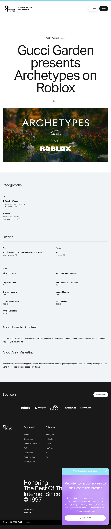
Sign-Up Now (85, 518)
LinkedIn (49, 439)
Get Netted (28, 453)
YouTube (49, 448)
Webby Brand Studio (32, 444)
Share (104, 8)
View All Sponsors (101, 394)
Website (59, 255)
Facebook (50, 457)
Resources (28, 439)
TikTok (48, 444)
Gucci (55, 101)
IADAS (26, 435)
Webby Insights (30, 457)
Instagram (50, 435)
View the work (8, 255)
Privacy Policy (29, 462)
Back (93, 8)
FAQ (25, 448)
